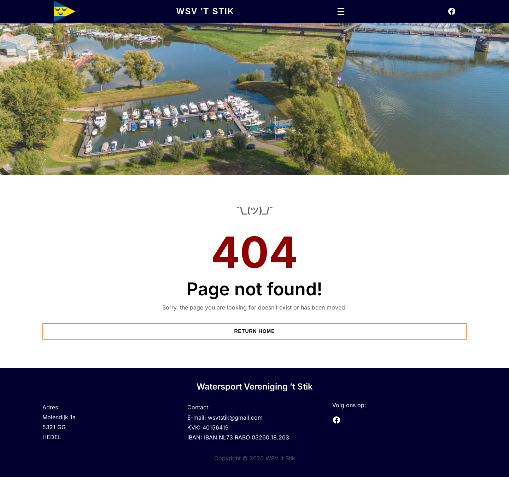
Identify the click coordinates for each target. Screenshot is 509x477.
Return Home (254, 331)
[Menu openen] (341, 11)
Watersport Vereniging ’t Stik (254, 386)
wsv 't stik (205, 11)
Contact (197, 407)
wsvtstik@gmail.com (235, 417)
